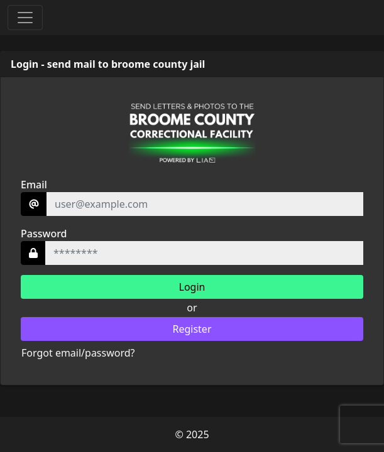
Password (44, 233)
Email (34, 184)
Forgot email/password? (78, 353)
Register (191, 329)
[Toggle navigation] (25, 17)
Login (192, 287)
